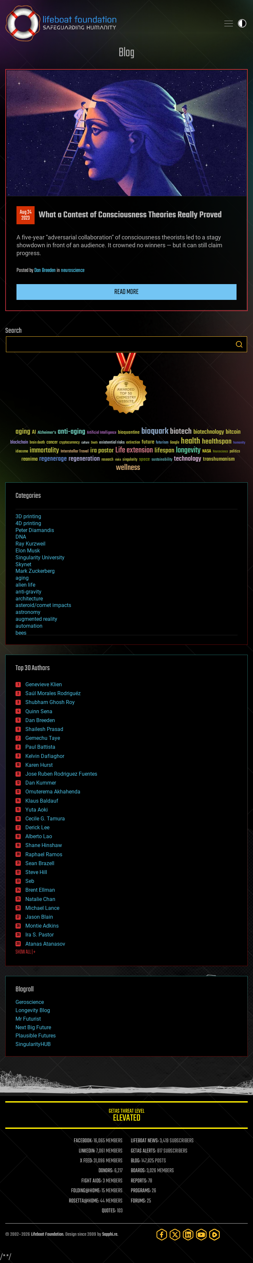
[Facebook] (161, 1234)
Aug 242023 (26, 215)
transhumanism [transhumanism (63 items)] (219, 459)
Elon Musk (27, 550)
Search (239, 344)
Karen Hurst (39, 765)
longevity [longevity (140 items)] (188, 450)
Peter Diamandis (34, 530)
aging (22, 578)
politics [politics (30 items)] (235, 451)
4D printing (28, 523)
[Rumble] (214, 1234)
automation (28, 626)
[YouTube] (201, 1234)
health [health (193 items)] (190, 441)
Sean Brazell (39, 863)
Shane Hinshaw (43, 845)
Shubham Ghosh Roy (50, 702)
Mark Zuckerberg (35, 571)
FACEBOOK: (83, 1141)
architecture (29, 598)
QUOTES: (109, 1211)
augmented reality (36, 619)
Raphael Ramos (43, 854)
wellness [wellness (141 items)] (128, 468)
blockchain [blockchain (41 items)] (19, 442)
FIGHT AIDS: (91, 1181)
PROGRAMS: (141, 1191)
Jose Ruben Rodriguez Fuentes (61, 774)
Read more (126, 292)
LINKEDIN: (87, 1151)
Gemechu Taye (42, 738)
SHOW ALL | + (25, 952)
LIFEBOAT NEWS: (145, 1141)
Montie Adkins (42, 926)
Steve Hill (36, 872)
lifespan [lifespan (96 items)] (164, 450)
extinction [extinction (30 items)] (133, 443)
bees (20, 633)
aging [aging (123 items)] (22, 432)
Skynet (23, 564)
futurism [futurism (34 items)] (162, 443)
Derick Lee (37, 827)
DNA (20, 537)
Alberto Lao (38, 836)
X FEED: (86, 1161)
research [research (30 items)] (107, 460)
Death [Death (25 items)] (94, 443)
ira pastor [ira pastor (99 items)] (102, 450)
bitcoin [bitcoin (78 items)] (233, 432)
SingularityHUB (33, 1044)
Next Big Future (33, 1027)
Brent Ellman (40, 890)
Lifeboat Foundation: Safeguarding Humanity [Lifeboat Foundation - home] (110, 23)
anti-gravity (28, 592)
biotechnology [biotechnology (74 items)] (208, 432)
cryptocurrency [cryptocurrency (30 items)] (69, 443)
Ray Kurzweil (30, 544)
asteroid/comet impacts (43, 605)
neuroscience (72, 270)
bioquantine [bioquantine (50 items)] (129, 432)
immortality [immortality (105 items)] (44, 450)
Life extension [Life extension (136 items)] (134, 450)
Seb (29, 881)
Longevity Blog (32, 1010)
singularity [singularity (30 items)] (130, 460)
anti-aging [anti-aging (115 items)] (71, 432)
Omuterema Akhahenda (52, 792)
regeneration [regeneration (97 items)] (84, 459)
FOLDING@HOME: (85, 1191)
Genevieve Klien (43, 684)
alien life (25, 585)
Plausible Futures (35, 1035)
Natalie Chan (40, 899)
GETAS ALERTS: (143, 1151)
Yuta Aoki (36, 810)
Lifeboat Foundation (47, 1234)
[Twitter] (175, 1234)
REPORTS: (139, 1181)
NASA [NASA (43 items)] (206, 451)
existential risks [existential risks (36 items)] (112, 442)
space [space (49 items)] (144, 459)
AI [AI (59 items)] (34, 432)
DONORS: (105, 1171)
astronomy (28, 612)
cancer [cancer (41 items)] (52, 442)
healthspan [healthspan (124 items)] (217, 442)
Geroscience (29, 1002)
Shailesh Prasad (44, 729)
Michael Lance (42, 908)
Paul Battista (40, 747)
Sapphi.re (109, 1234)
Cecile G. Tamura (45, 818)
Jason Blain (39, 917)
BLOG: (135, 1161)
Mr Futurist (28, 1019)
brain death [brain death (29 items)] (37, 443)
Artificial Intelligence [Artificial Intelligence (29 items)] (101, 433)
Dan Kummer (40, 783)
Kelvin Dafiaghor (44, 756)
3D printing (28, 516)
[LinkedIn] (188, 1234)
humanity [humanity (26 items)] (239, 443)
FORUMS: (138, 1201)
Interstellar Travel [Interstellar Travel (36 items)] (75, 451)
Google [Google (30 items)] (174, 443)
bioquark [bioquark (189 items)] (154, 431)
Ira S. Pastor (39, 935)
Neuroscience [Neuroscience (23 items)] (220, 452)
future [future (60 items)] (148, 442)
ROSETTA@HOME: (84, 1201)
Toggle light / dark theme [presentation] (242, 23)
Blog (126, 53)
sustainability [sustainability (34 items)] (162, 460)
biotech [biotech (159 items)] (181, 431)
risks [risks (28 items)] (118, 460)
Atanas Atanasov (45, 944)
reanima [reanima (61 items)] (29, 459)
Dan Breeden (45, 270)
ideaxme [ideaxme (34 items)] (21, 451)
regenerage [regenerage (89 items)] (53, 459)
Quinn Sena (38, 711)
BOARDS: (138, 1171)
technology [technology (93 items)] (187, 459)
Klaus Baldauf (41, 801)
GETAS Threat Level (126, 1116)
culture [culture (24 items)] (85, 443)
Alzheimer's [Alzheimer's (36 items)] (47, 432)
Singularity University (40, 557)
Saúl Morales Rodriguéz (53, 693)
